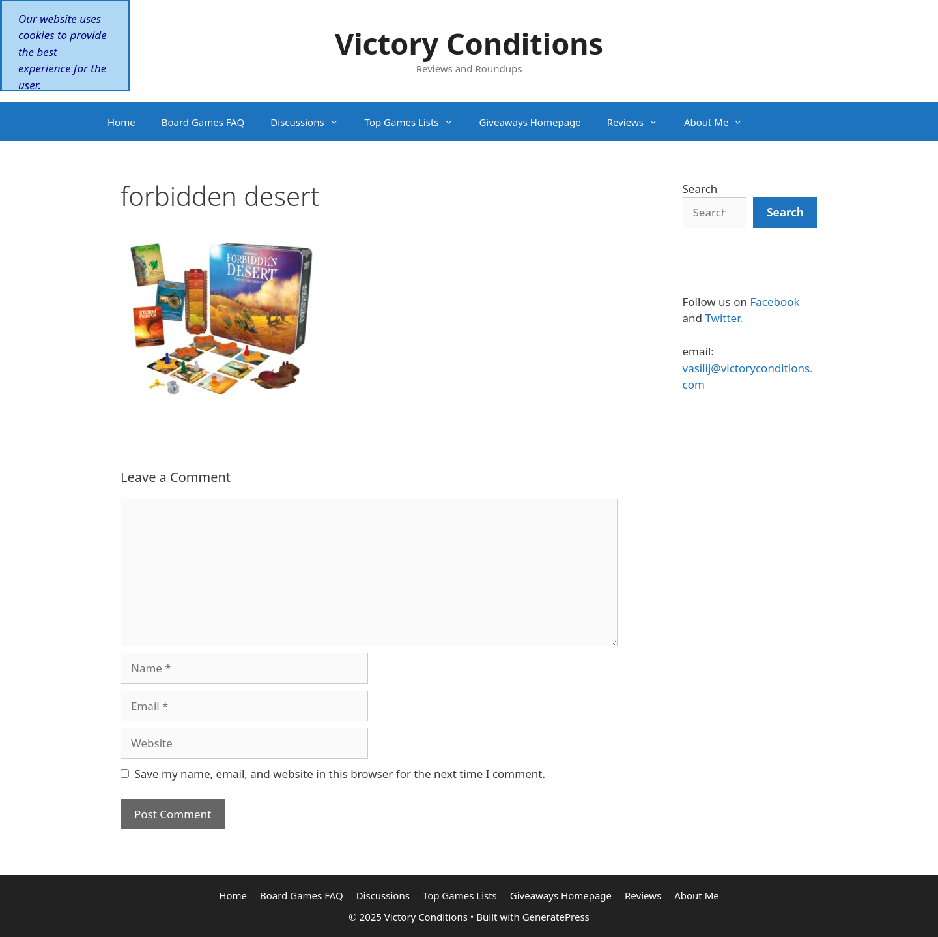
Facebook (774, 301)
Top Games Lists (415, 121)
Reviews (639, 121)
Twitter (722, 317)
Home (121, 121)
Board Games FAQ (203, 121)
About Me (720, 121)
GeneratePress (556, 916)
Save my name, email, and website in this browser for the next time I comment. (340, 773)
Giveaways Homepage (530, 121)
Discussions (310, 121)
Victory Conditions (469, 43)
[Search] (785, 212)
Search (700, 188)
